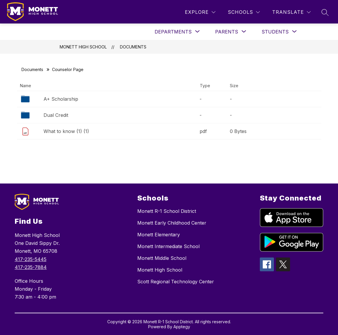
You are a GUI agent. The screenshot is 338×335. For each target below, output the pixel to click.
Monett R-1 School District (166, 211)
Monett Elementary (158, 235)
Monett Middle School (161, 258)
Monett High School (83, 46)
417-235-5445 (30, 259)
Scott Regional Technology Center (175, 282)
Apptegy (181, 326)
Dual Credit (55, 115)
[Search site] (325, 12)
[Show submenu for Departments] (173, 31)
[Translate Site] (291, 12)
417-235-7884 (31, 267)
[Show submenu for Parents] (226, 31)
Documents (133, 46)
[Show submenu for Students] (275, 31)
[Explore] (200, 12)
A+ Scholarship (60, 99)
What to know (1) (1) (66, 131)
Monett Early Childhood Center (171, 223)
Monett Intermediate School (168, 246)
